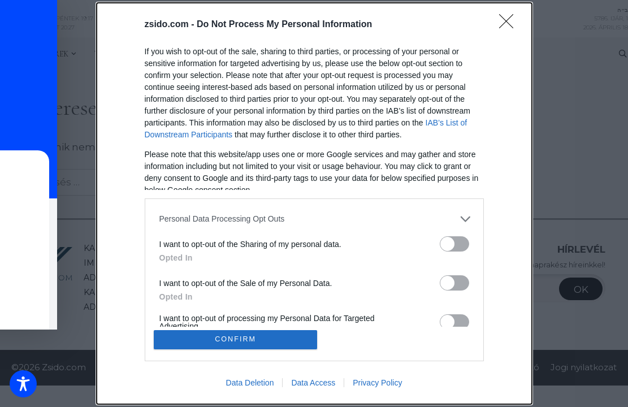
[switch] (454, 243)
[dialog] (314, 203)
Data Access (313, 383)
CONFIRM (236, 339)
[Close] (510, 24)
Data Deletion (250, 383)
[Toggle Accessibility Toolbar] (23, 384)
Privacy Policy (377, 383)
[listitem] (314, 218)
